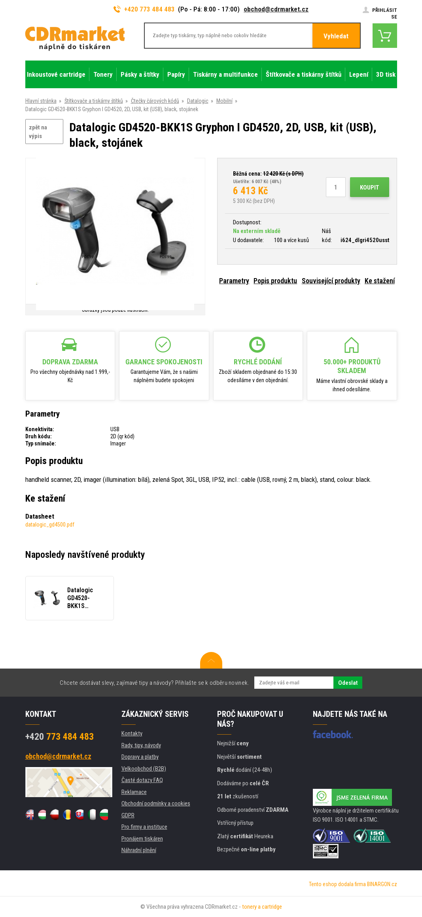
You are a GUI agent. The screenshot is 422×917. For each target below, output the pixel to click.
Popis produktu (275, 281)
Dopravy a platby (140, 756)
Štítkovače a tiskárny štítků (93, 101)
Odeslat (348, 682)
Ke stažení (380, 281)
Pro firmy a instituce (144, 826)
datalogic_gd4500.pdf (49, 524)
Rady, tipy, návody (141, 745)
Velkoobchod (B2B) (143, 768)
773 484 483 (59, 736)
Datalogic (197, 101)
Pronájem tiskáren (142, 838)
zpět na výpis (38, 132)
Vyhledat (336, 36)
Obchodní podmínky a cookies (155, 803)
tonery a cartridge (262, 906)
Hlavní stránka (41, 101)
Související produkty (331, 281)
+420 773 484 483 (144, 9)
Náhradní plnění (138, 850)
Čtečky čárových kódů (155, 101)
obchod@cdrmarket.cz (276, 9)
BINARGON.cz (382, 884)
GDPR (127, 815)
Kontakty (131, 733)
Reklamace (134, 792)
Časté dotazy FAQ (142, 780)
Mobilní (224, 101)
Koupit (369, 187)
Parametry (234, 281)
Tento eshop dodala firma (337, 884)
